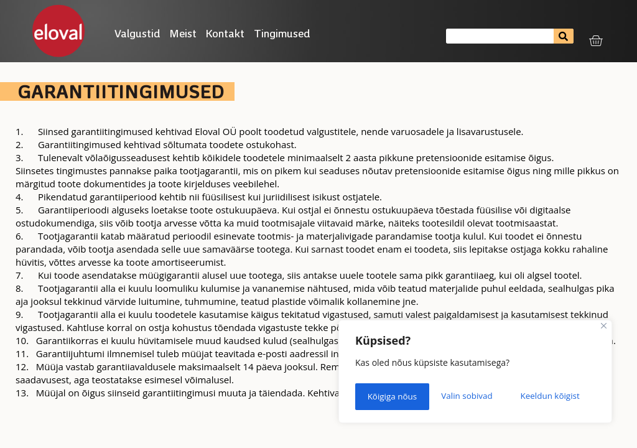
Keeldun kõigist (476, 397)
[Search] (563, 36)
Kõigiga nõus (559, 397)
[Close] (604, 331)
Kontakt (225, 33)
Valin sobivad (392, 397)
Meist (183, 33)
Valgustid (137, 33)
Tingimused (285, 33)
